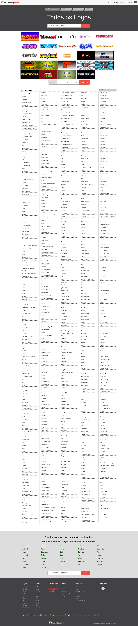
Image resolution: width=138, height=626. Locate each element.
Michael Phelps (85, 210)
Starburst (102, 313)
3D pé (23, 108)
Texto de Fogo (104, 374)
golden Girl (64, 288)
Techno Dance (104, 356)
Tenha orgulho (104, 368)
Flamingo (63, 178)
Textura (24, 567)
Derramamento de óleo (47, 246)
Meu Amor (83, 207)
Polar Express (84, 483)
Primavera (83, 506)
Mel (82, 178)
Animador (51, 594)
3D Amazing (25, 105)
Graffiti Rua (64, 310)
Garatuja (63, 256)
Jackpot (63, 427)
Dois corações (45, 324)
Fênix (64, 253)
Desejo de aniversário (47, 252)
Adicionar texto (52, 587)
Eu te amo (44, 453)
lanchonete (64, 479)
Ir (85, 25)
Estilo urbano (44, 430)
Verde (80, 555)
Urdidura (102, 437)
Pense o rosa (84, 440)
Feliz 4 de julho (45, 490)
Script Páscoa (104, 213)
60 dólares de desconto (28, 128)
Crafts (43, 200)
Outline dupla (84, 385)
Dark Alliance (44, 238)
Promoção (81, 561)
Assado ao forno (26, 299)
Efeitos (62, 552)
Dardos (43, 235)
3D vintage (24, 111)
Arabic (37, 601)
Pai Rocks (83, 388)
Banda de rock (25, 365)
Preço (122, 2)
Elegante (43, 364)
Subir (101, 325)
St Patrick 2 (103, 308)
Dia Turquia (44, 301)
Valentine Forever (104, 448)
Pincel (82, 451)
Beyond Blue (25, 391)
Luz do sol (83, 121)
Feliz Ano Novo (65, 101)
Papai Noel (83, 399)
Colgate (43, 143)
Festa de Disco (65, 138)
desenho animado (46, 255)
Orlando (83, 362)
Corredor (43, 186)
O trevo (83, 342)
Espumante (44, 421)
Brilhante (24, 445)
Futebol (63, 244)
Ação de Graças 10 (27, 336)
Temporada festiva (105, 365)
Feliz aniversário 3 (46, 516)
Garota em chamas (66, 259)
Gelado (63, 262)
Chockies (43, 101)
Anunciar (77, 596)
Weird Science (104, 491)
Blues (23, 416)
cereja (23, 517)
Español (96, 615)
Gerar (85, 572)
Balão (23, 353)
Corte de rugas (45, 195)
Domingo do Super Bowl (47, 327)
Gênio (62, 364)
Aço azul (24, 333)
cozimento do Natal (46, 197)
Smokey (102, 270)
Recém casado (104, 135)
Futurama (63, 247)
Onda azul (83, 354)
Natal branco (84, 265)
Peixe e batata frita (85, 437)
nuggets (83, 322)
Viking (102, 483)
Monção (83, 244)
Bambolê (24, 359)
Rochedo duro (104, 173)
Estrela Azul (44, 433)
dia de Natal (44, 292)
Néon (82, 331)
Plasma (83, 471)
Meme (82, 190)
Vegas (102, 454)
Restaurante (103, 161)
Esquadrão (44, 424)
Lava (62, 487)
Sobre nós (78, 587)
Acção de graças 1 (26, 162)
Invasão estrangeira (66, 418)
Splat (101, 302)
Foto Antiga (64, 213)
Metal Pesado (84, 204)
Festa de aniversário (66, 135)
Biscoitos (24, 399)
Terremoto (103, 371)
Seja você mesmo (105, 224)
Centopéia (24, 511)
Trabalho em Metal (105, 391)
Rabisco (102, 118)
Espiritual (43, 415)
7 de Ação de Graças (27, 131)
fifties (62, 161)
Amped (23, 251)
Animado (25, 549)
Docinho (43, 321)
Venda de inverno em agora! (107, 463)
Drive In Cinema (45, 347)
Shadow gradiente (105, 250)
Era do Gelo (44, 387)
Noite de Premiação (86, 299)
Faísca (43, 481)
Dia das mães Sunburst (47, 289)
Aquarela (24, 282)
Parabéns (83, 405)
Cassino (24, 508)
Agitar (23, 174)
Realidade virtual (104, 127)
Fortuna (63, 210)
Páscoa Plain (103, 95)
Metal (61, 558)
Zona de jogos (104, 508)
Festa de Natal (65, 141)
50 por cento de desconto (28, 122)
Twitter (102, 425)
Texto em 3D (103, 376)
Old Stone (83, 351)
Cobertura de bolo (46, 131)
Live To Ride (64, 522)
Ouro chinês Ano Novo (86, 376)
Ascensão (24, 296)
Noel (82, 290)
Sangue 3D (103, 207)
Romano (102, 176)
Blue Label (24, 411)
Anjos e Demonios (26, 263)
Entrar (130, 2)
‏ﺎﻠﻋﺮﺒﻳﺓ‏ (33, 615)
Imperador (63, 401)
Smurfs (102, 273)
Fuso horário (64, 242)
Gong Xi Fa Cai (65, 296)
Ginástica (63, 273)
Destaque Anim (45, 263)
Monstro (83, 242)
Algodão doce (25, 194)
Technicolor (103, 354)
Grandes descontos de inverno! (67, 334)
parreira (83, 411)
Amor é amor (25, 243)
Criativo (43, 206)
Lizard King (84, 92)
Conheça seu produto (47, 160)
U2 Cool (102, 428)
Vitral (101, 485)
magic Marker (84, 138)
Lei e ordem (64, 496)
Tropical (102, 411)
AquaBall (24, 279)
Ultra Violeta (103, 431)
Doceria (43, 318)
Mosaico (83, 247)
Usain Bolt (103, 440)
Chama (24, 520)
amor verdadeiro (26, 240)
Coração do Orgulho (46, 177)
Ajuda (63, 589)
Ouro (82, 371)
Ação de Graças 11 (27, 339)
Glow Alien (64, 282)
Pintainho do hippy (85, 454)
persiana (83, 442)
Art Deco (24, 293)
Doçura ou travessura (47, 335)
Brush (37, 603)
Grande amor (64, 325)
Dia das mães (44, 284)
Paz (82, 425)
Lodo (82, 95)
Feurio (62, 156)
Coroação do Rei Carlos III (48, 183)
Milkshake (83, 216)
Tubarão (102, 417)
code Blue (44, 137)
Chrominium (44, 113)
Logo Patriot (84, 98)
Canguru (24, 477)
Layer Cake (64, 490)
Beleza (23, 385)
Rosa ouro (103, 178)
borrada (24, 434)
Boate (23, 422)
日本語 (70, 615)
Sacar (101, 190)
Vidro (101, 480)
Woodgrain (103, 494)
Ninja (82, 282)
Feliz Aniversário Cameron (68, 92)
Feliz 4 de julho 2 (45, 493)
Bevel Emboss (25, 388)
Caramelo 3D (25, 485)
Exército (43, 470)
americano (24, 222)
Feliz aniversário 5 (46, 522)
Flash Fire (63, 190)
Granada (63, 319)
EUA (42, 456)
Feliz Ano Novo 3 (65, 107)
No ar (82, 285)
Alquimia (24, 214)
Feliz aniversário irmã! (66, 95)
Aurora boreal (25, 316)
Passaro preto (84, 417)
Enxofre (43, 378)
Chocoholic (44, 104)
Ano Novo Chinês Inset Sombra (28, 269)
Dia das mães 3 (45, 286)
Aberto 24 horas (26, 154)
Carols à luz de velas (27, 491)
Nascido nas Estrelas (86, 262)
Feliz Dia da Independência (68, 115)
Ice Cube (63, 398)
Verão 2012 (103, 471)
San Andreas (103, 201)
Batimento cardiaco (27, 376)
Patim (82, 422)
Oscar (82, 365)
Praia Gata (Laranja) (86, 491)
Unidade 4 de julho (105, 434)
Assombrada (25, 305)
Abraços (24, 157)
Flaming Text (64, 176)
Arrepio (24, 290)
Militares (83, 213)
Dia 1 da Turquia (45, 269)
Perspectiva (84, 445)
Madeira (83, 133)
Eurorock (43, 459)
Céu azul (43, 220)
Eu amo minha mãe (46, 447)
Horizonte (63, 387)
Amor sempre (25, 234)
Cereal (23, 514)
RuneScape (103, 187)
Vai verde (102, 445)
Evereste (43, 461)
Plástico (83, 477)
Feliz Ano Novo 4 (65, 110)
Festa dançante (65, 133)
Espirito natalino (45, 413)
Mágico (83, 256)
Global (62, 279)
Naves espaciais (85, 270)
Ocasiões (64, 591)
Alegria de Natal (26, 191)
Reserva (102, 158)
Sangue (102, 204)
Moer (82, 236)
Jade (62, 433)
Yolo (101, 503)
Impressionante (65, 404)
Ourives (83, 368)
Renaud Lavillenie (105, 156)
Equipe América (45, 381)
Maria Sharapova (85, 158)
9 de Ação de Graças (27, 136)
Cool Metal (44, 166)
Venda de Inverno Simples (107, 465)
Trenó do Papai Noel (105, 408)
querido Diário (104, 113)
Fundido (63, 230)
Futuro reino (64, 250)
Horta (62, 390)
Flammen (63, 184)
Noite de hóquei (85, 296)
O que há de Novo (67, 594)
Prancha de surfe (85, 494)
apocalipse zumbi (26, 276)
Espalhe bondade (45, 404)
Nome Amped (84, 308)
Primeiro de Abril (85, 508)
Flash (62, 187)
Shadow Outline (104, 253)
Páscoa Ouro (103, 92)
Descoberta (44, 249)
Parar (82, 408)
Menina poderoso (85, 196)
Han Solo (63, 367)
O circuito (83, 339)
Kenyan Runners (65, 461)
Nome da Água (84, 310)
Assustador (25, 310)
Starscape (103, 316)
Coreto (43, 180)
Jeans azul (64, 436)
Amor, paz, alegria (26, 248)
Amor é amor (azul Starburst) (29, 245)
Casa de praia (25, 502)
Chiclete (43, 92)
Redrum (102, 141)
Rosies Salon (103, 181)
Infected (63, 407)
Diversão (43, 309)
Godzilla (63, 285)
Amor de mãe (25, 228)
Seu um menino (104, 242)
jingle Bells (64, 444)
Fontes (115, 2)
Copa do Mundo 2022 (47, 172)
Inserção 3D (64, 413)
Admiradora (25, 171)
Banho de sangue (26, 368)
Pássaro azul (103, 101)
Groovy (63, 355)
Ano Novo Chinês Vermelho (29, 273)
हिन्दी (63, 615)
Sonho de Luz (104, 293)
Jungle (62, 456)
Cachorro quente (26, 471)
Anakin (23, 254)
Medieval (83, 170)
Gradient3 (63, 302)
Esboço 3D (44, 395)
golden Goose (64, 290)
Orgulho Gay (84, 359)
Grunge (63, 358)
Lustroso (83, 115)
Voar (101, 488)
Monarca (83, 239)
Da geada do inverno (46, 226)
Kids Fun (63, 464)
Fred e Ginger (64, 222)
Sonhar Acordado (104, 285)
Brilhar (23, 448)
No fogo (83, 288)
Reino (101, 150)
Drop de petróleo (45, 352)
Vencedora (103, 460)
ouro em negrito (85, 382)
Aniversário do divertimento (29, 260)
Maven (82, 164)
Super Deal (103, 328)
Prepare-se (83, 503)
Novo (61, 546)
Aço (23, 330)
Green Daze (64, 344)
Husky (62, 395)
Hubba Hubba (64, 393)
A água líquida (25, 148)
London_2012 (84, 107)
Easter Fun (44, 361)
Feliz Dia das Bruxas (66, 118)
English (26, 615)
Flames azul (64, 173)
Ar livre (23, 284)
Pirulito (82, 463)
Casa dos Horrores (27, 505)
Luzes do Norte (85, 124)
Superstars (103, 336)
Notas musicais (85, 319)
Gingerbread (64, 270)
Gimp (62, 267)
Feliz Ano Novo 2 (65, 104)
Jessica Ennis (64, 441)
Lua (82, 113)
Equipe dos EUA (45, 384)
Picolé (82, 448)
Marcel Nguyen (85, 156)
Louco (82, 110)
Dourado (43, 332)
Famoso (81, 552)
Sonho (102, 288)
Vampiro (102, 451)
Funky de (63, 233)
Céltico (37, 607)
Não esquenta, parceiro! (87, 328)
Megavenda (84, 173)
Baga (23, 348)
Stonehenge (103, 322)
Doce (42, 315)
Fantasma (44, 476)
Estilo (42, 427)
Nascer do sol (84, 259)
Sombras (102, 282)
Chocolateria (44, 107)
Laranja (63, 481)
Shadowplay (103, 259)
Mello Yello (83, 187)
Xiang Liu (102, 500)
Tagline (102, 345)
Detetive (43, 266)
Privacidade (78, 594)
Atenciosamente (26, 313)
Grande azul (64, 328)
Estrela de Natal (45, 441)
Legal (62, 493)
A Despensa (25, 142)
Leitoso (63, 499)
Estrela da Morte (45, 436)
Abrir (23, 159)
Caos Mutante (25, 482)
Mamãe (83, 141)
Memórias (83, 193)
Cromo (43, 212)
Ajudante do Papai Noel (28, 179)
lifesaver (63, 507)
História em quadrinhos (67, 372)
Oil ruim (83, 348)
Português (79, 615)
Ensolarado (44, 372)
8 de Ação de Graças (27, 134)
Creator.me (51, 589)
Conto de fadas (45, 163)
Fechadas (44, 484)
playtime (83, 474)
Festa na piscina (65, 147)
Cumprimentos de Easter (47, 218)
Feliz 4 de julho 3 (45, 496)
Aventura (24, 319)
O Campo (83, 333)
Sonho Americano (105, 290)
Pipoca (82, 457)
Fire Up (63, 170)
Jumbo (63, 453)
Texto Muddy (103, 382)
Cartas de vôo (25, 497)
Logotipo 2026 (84, 104)
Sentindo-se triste (104, 233)
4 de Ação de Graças (27, 113)
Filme (80, 558)
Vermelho (100, 561)
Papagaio (83, 394)
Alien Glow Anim (26, 197)
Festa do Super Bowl (66, 144)
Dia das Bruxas (45, 281)
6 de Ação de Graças (27, 125)
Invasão (63, 415)
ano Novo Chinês (26, 266)
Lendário (63, 502)
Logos (110, 2)
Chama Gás (25, 523)
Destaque (25, 546)
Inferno (63, 410)
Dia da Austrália (45, 272)
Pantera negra (84, 391)
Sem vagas (103, 230)
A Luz (23, 145)
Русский (88, 615)
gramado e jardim (65, 316)
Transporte (103, 399)
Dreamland (44, 344)
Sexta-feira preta (104, 247)
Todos (80, 546)
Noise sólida (84, 293)
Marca (62, 549)
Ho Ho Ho (63, 375)
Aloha (23, 208)
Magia (82, 135)
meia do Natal (84, 176)
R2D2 (101, 115)
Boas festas (25, 419)
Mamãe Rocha (84, 147)
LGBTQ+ (63, 504)
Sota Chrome (103, 299)
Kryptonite (63, 467)
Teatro (102, 351)
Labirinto (63, 473)
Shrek (101, 262)
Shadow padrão (104, 256)
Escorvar (43, 398)
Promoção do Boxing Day (87, 514)
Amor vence (25, 237)
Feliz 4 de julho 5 (45, 502)
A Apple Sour (25, 139)
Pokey (82, 480)
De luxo (43, 243)
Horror (99, 555)
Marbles (83, 153)
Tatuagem (103, 348)
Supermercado (104, 333)
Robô (101, 170)
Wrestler (102, 497)
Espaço (43, 407)
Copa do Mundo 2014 (47, 169)
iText (62, 424)
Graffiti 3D (63, 308)
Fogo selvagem (65, 199)
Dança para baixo (46, 232)
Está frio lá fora (45, 444)
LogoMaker (51, 591)
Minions (83, 219)
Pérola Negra (103, 104)
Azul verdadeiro (26, 327)
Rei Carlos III (103, 147)
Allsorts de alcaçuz (26, 202)
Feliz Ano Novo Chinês (67, 113)
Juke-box (63, 450)
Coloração (100, 549)
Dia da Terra (44, 278)
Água (101, 511)
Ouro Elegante (84, 379)
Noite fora (83, 305)
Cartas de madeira (26, 494)
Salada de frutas (104, 193)
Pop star (83, 488)
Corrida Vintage (45, 192)
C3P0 (23, 462)
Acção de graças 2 (26, 165)
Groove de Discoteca (66, 352)
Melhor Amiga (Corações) (87, 184)
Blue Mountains (26, 414)
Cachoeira (24, 468)
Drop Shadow (44, 355)
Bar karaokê (25, 371)
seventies (102, 244)
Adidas (23, 168)
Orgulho (83, 356)
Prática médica (84, 517)
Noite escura (84, 302)
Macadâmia (84, 127)
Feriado (63, 130)
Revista (102, 167)
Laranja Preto (64, 484)
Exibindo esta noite (46, 464)
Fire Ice (63, 167)
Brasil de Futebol (26, 439)
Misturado (83, 227)
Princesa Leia (84, 511)
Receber (102, 130)
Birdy (23, 396)
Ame (23, 220)
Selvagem (103, 227)
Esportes (43, 418)
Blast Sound (25, 402)
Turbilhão (102, 419)
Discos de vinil (45, 306)
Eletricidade (44, 367)
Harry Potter (64, 370)
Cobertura (44, 129)
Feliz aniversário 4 (46, 519)
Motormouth (84, 250)
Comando (43, 152)
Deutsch (56, 615)
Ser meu (102, 236)
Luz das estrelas (85, 118)
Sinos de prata (104, 265)
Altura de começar (26, 217)
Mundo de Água (85, 253)
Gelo (62, 265)
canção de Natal (26, 480)
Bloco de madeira (26, 408)
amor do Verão (25, 231)
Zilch (101, 506)
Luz (23, 558)
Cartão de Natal (26, 500)
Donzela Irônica (45, 329)
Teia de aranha (104, 362)
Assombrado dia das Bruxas (29, 307)
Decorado (44, 552)
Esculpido (43, 401)
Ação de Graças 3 (26, 342)
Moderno (83, 233)
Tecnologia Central (105, 359)
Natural (83, 267)
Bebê (23, 382)
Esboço (43, 393)
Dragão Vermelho (45, 341)
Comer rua (44, 154)
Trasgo (102, 402)
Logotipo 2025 (84, 101)
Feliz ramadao (64, 127)
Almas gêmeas (25, 205)
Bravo (23, 442)
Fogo (62, 193)
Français (47, 615)
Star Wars (103, 310)
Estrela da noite (45, 438)
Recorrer (102, 133)
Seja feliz (102, 219)
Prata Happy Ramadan (86, 500)
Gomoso (63, 293)
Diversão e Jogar (45, 312)
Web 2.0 (81, 564)
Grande (63, 322)
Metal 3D (83, 199)
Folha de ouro (64, 204)
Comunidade (65, 587)
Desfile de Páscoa (46, 261)
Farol (42, 479)
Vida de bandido (104, 477)
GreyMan (63, 349)
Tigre (101, 388)
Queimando (103, 110)
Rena (101, 153)
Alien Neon (25, 200)
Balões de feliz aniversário (28, 356)
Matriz (82, 161)
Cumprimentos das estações (48, 215)
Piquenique (84, 460)
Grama (63, 313)
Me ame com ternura (86, 167)
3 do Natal (24, 99)
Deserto (43, 258)
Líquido (43, 558)
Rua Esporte (103, 184)
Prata (82, 497)
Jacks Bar (63, 430)
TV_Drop (102, 422)
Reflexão (102, 144)
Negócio (83, 273)
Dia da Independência (47, 275)
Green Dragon (64, 347)
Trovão (102, 414)
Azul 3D (24, 325)
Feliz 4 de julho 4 (45, 499)
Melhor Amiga (84, 181)
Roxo (43, 561)
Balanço (24, 350)
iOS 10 (63, 421)
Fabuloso (43, 473)
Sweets (102, 339)
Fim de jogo (64, 164)
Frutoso (63, 224)
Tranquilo (102, 394)
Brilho (23, 451)
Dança (43, 229)
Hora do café (64, 384)
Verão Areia (103, 474)
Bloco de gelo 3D (26, 405)
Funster (63, 236)
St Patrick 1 (103, 305)
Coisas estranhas (45, 140)
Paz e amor (84, 428)
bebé (23, 379)
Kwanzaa (63, 470)
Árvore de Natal (104, 517)
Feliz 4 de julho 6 (45, 504)
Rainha (102, 121)
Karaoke (63, 459)
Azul (23, 322)
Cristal (43, 209)
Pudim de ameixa (85, 520)
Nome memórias (85, 313)
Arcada (23, 287)
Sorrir (101, 296)
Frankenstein (64, 219)
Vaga (101, 442)
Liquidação (64, 516)
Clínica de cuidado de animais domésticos (49, 125)
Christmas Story (45, 110)
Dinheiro (43, 304)
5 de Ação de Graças (27, 119)
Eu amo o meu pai (46, 450)
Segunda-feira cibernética (107, 216)
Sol (101, 279)
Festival (63, 150)
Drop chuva (44, 349)
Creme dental (44, 203)
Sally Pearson (104, 196)
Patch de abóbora (85, 419)
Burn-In (24, 457)
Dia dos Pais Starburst (47, 298)
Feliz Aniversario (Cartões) (48, 507)
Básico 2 (24, 459)
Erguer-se (44, 390)
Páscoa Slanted (104, 98)
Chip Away (44, 95)
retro (101, 164)
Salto (101, 199)
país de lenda (84, 431)
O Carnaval (84, 336)
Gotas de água (65, 299)
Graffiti (62, 305)
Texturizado (103, 385)
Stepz (101, 319)
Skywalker (103, 267)
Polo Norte (83, 485)
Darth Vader (44, 240)
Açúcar (23, 345)
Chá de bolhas (45, 115)
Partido (82, 414)
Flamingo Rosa (65, 181)
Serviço (102, 239)
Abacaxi (24, 151)
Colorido (43, 149)
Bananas (24, 362)
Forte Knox (64, 207)
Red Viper (103, 138)
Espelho (43, 410)
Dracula (43, 338)
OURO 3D (83, 374)
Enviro (43, 375)
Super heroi (103, 331)
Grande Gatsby (65, 331)
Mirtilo (82, 222)
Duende (43, 358)
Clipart (63, 596)
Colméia (43, 146)
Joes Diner (64, 447)
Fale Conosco (80, 601)
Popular (43, 546)
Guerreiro (63, 361)
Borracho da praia (26, 431)
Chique (43, 98)
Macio (82, 130)
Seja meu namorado (105, 222)
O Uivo (82, 345)
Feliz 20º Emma (45, 487)
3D (98, 546)
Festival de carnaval (66, 153)
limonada (63, 513)
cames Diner (25, 474)
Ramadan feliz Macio (105, 124)
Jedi (62, 438)
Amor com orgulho (26, 225)
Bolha (23, 425)
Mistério (83, 230)
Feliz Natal (64, 121)
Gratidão (63, 338)
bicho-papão (25, 393)
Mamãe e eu (84, 144)
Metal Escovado (85, 201)
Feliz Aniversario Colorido (48, 510)
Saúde (102, 210)
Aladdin (24, 182)
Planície (83, 468)
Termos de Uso (79, 591)
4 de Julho (24, 116)
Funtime (63, 239)
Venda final (103, 468)
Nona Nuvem (84, 316)
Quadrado (103, 107)
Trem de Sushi (104, 405)
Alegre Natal (25, 188)
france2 (63, 216)
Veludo (102, 457)
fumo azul (63, 227)
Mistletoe (83, 224)
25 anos (24, 96)
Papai (82, 397)
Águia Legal (103, 514)
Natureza (100, 558)
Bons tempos (25, 428)
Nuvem (82, 325)
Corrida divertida (45, 189)
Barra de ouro (25, 373)
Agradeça (24, 177)
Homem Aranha (65, 378)
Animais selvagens (26, 257)
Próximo (84, 82)
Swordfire (102, 342)
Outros (43, 567)
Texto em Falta (104, 379)
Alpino (23, 211)
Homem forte (64, 381)
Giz (62, 276)
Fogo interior (64, 196)
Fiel (62, 158)
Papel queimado (85, 402)
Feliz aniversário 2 (46, 513)
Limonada (63, 510)
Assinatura (24, 302)
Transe (102, 397)
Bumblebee (25, 454)
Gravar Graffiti (64, 341)
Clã (42, 121)
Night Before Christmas (87, 279)
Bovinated (24, 437)
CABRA (24, 465)
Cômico (43, 223)
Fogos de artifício (65, 201)
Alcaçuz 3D (25, 185)
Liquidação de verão (66, 519)
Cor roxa (43, 174)
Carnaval (24, 488)
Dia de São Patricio (46, 295)
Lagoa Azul (64, 476)
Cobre (43, 134)
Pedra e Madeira (85, 434)
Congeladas (44, 157)
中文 (40, 615)
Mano (82, 150)
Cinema (43, 118)
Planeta (83, 465)
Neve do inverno (85, 276)
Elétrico (43, 370)
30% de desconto (26, 102)
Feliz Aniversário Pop (66, 98)
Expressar (44, 467)
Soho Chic (103, 276)
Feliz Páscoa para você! (67, 124)
